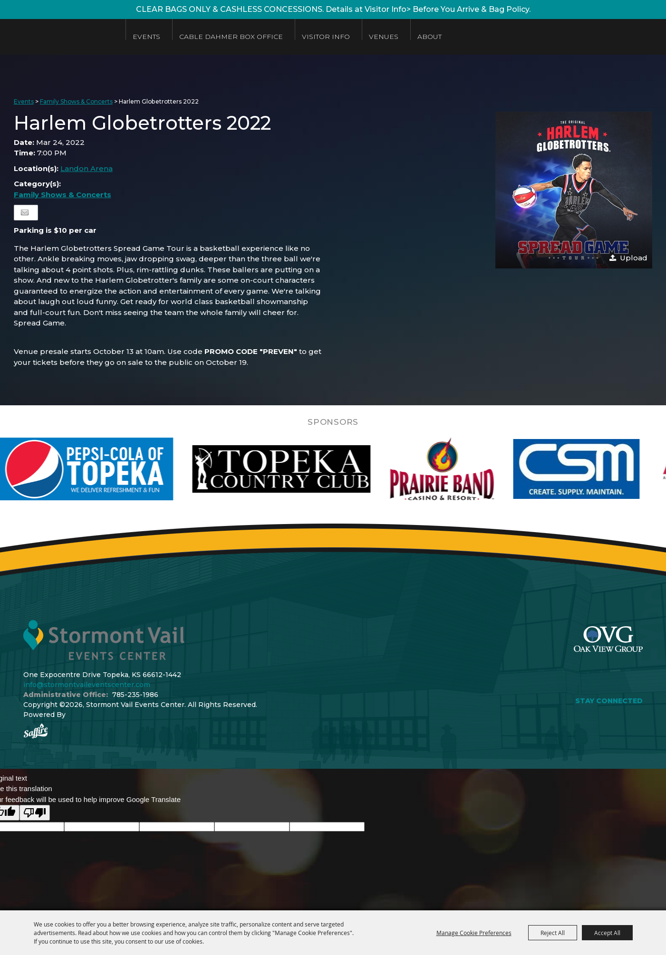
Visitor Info (346, 36)
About (449, 36)
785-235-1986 (135, 694)
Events (166, 36)
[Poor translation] (34, 813)
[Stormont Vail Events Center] (68, 37)
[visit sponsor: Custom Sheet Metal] (596, 469)
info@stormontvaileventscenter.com (86, 684)
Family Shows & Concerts (76, 101)
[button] (573, 190)
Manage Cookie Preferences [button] (474, 932)
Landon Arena (86, 168)
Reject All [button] (553, 932)
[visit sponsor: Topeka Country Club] (301, 469)
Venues (403, 36)
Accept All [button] (607, 932)
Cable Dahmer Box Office (251, 36)
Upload (633, 257)
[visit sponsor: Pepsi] (104, 469)
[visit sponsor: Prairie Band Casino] (461, 469)
